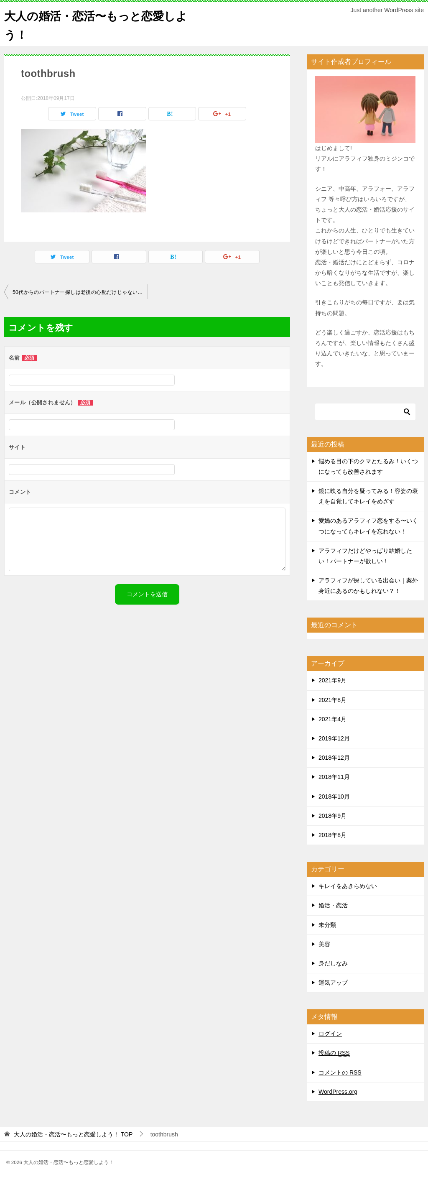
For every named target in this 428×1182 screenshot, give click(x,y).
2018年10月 (334, 796)
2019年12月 (334, 738)
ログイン (330, 1033)
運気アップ (333, 982)
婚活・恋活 (333, 905)
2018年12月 (334, 757)
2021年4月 (332, 719)
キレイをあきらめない (347, 886)
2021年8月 (332, 700)
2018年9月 (332, 815)
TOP (73, 1134)
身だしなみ (333, 963)
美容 (324, 944)
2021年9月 (332, 680)
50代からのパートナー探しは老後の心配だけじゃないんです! (80, 292)
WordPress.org (337, 1091)
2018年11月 (334, 777)
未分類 (327, 925)
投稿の (334, 1053)
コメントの (340, 1072)
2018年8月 (332, 835)
